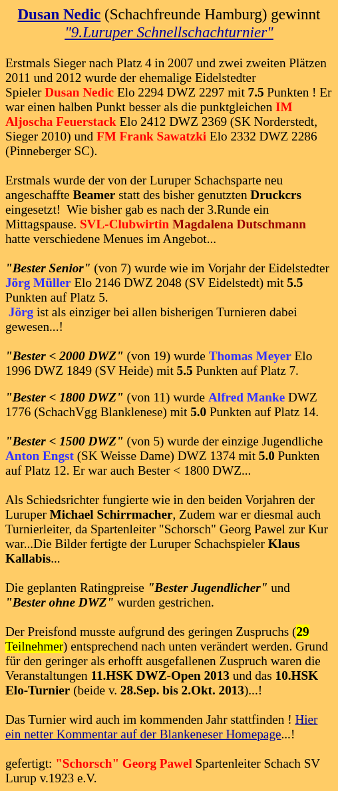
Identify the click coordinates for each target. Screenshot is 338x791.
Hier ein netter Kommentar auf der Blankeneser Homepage (161, 726)
